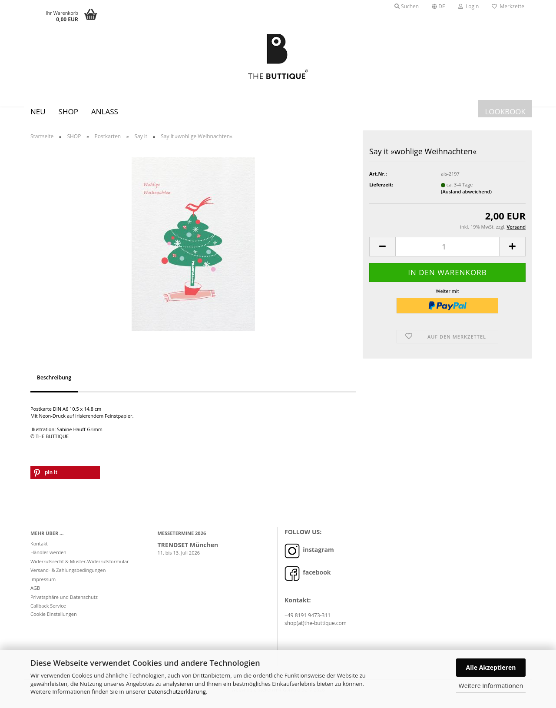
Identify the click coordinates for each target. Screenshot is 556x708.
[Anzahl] (447, 253)
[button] (438, 6)
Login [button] (468, 6)
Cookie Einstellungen (53, 620)
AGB (35, 594)
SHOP (68, 111)
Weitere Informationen (491, 685)
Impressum (43, 585)
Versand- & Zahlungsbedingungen (68, 576)
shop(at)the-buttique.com (316, 629)
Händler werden (48, 558)
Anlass (104, 111)
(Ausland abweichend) (466, 198)
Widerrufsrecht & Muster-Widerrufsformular (79, 568)
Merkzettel (509, 6)
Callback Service (48, 612)
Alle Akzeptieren (491, 667)
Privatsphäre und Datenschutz (64, 603)
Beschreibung (54, 384)
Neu (38, 111)
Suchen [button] (406, 6)
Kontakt (39, 550)
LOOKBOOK (505, 111)
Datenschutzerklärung (177, 691)
